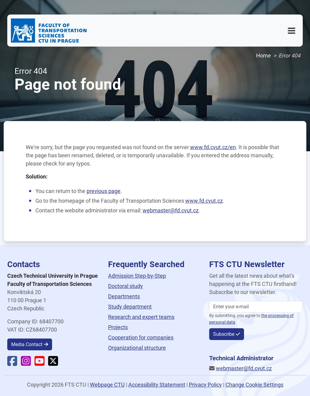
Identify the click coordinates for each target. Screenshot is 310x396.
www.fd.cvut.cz (204, 201)
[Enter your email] (256, 307)
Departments (124, 296)
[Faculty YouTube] (40, 363)
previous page (103, 191)
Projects (118, 327)
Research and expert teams (141, 317)
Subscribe (223, 334)
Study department (130, 306)
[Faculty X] (53, 363)
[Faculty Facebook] (12, 363)
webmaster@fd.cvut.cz (171, 210)
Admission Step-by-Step (137, 276)
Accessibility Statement (156, 384)
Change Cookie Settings (254, 384)
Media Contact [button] (26, 344)
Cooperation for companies (140, 337)
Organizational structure (137, 348)
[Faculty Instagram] (26, 363)
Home (263, 55)
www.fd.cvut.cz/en (213, 147)
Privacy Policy (205, 384)
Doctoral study (125, 286)
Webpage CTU (107, 384)
